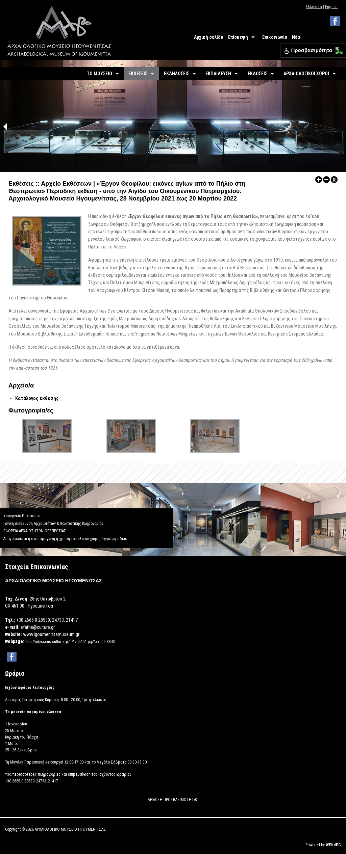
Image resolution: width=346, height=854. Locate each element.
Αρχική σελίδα (208, 37)
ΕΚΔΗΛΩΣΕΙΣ (176, 73)
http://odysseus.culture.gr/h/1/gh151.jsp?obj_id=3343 (70, 641)
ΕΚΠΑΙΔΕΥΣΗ (218, 73)
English (331, 6)
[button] (337, 49)
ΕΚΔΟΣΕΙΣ (257, 73)
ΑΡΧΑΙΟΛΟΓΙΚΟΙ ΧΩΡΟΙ (306, 73)
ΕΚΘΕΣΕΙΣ (137, 73)
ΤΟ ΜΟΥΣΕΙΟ (99, 73)
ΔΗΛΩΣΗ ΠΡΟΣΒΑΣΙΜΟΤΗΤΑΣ (173, 799)
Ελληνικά (314, 6)
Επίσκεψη (238, 37)
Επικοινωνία (274, 37)
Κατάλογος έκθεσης (37, 398)
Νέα (296, 37)
